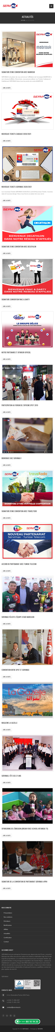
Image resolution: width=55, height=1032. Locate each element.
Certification (8, 937)
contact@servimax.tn (13, 1007)
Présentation (8, 913)
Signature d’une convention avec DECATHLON (19, 246)
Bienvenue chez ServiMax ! (12, 458)
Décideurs (7, 921)
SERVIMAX (25, 1029)
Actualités (7, 933)
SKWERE (40, 1029)
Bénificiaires (8, 925)
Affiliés (6, 929)
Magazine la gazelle (9, 722)
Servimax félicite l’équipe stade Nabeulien (18, 617)
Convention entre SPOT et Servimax (15, 669)
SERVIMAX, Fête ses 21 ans (11, 775)
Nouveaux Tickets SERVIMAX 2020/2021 (17, 186)
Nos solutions (8, 917)
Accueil (23, 20)
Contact (6, 942)
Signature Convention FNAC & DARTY (16, 299)
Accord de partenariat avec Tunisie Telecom (19, 564)
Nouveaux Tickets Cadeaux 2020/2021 (16, 134)
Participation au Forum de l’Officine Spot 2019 (20, 405)
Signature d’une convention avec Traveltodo (19, 511)
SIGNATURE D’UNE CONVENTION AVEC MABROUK (18, 72)
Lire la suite (6, 88)
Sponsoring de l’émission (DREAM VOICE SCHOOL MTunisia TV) (25, 828)
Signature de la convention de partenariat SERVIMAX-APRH (24, 881)
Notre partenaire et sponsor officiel (16, 352)
